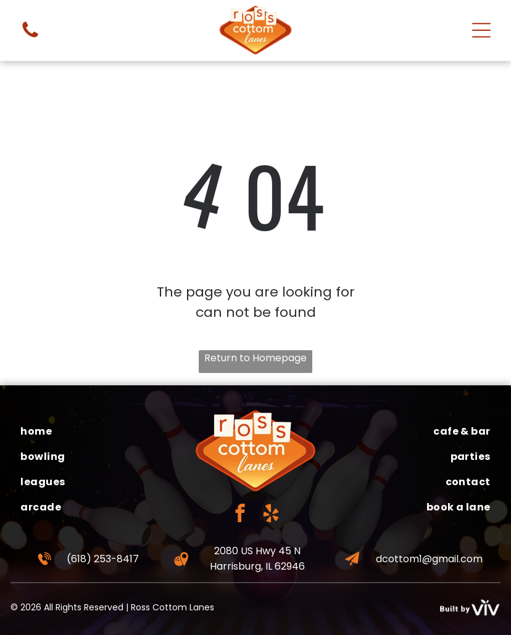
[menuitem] (97, 431)
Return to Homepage (255, 358)
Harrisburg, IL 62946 (257, 566)
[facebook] (240, 514)
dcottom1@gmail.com (429, 559)
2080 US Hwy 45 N (257, 551)
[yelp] (271, 514)
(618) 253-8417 (103, 559)
